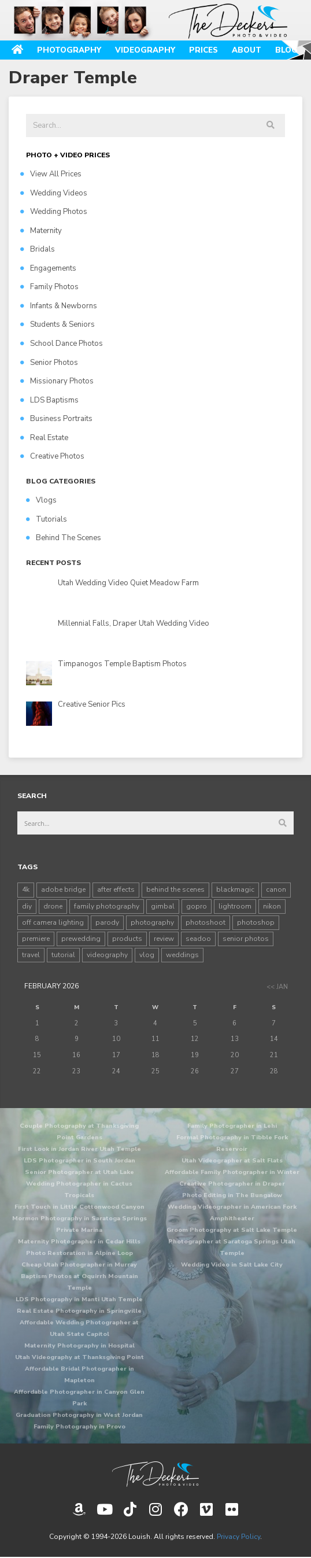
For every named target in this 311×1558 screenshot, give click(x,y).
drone (52, 906)
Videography (145, 50)
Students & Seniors (57, 324)
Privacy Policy (238, 1536)
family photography (106, 906)
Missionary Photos (57, 381)
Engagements (48, 268)
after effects (116, 889)
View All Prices (51, 174)
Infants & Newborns (58, 306)
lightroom (235, 906)
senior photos (246, 938)
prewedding (81, 938)
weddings (182, 954)
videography (107, 954)
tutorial (63, 954)
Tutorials (46, 519)
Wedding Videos (53, 193)
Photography (69, 50)
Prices (203, 50)
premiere (36, 938)
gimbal (163, 906)
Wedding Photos (53, 211)
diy (27, 906)
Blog (286, 50)
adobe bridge (63, 889)
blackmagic (235, 889)
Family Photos (49, 287)
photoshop (256, 922)
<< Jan (277, 987)
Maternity (41, 231)
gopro (196, 906)
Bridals (37, 249)
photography (152, 922)
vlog (146, 954)
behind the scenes (175, 889)
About (246, 50)
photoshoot (205, 922)
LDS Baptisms (49, 400)
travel (31, 954)
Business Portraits (56, 419)
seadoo (198, 938)
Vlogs (41, 500)
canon (276, 889)
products (127, 938)
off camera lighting (53, 922)
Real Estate (44, 438)
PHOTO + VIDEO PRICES (68, 155)
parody (107, 922)
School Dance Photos (61, 343)
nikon (272, 906)
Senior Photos (49, 362)
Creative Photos (52, 456)
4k (25, 889)
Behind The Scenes (63, 538)
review (164, 938)
